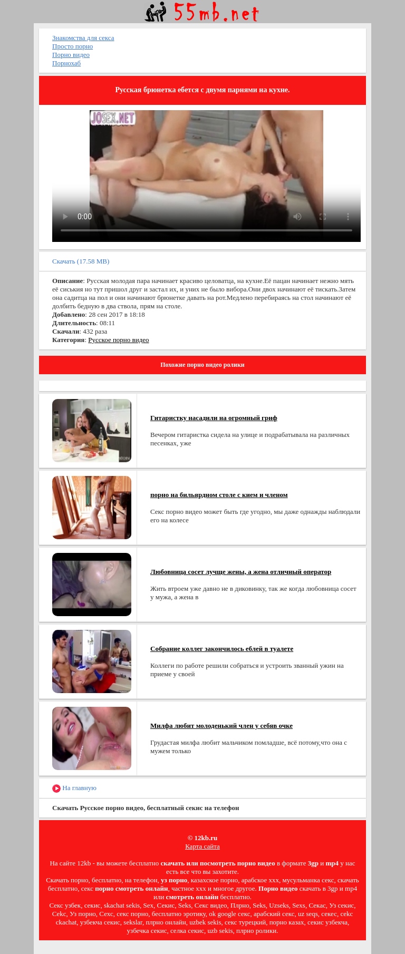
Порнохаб (66, 63)
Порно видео (71, 55)
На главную (74, 788)
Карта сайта (202, 846)
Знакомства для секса (83, 38)
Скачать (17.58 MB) (80, 261)
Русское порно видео (118, 340)
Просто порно (72, 46)
